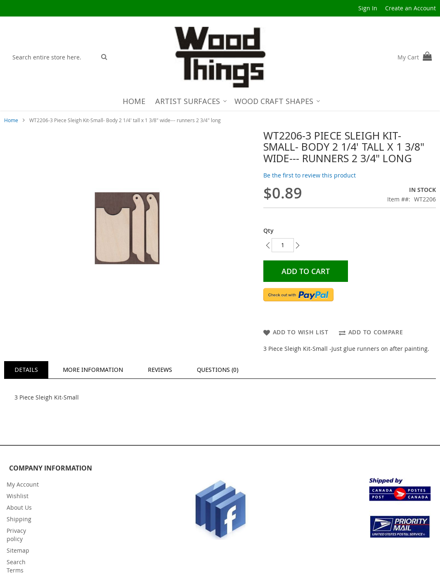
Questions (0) (218, 370)
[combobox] (52, 57)
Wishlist (17, 496)
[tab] (26, 369)
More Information (93, 370)
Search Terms (16, 566)
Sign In (367, 8)
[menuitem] (134, 101)
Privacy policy (16, 535)
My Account (23, 484)
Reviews (160, 370)
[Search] (104, 56)
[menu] (220, 101)
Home (11, 120)
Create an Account (410, 8)
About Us (19, 507)
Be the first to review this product (309, 175)
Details (26, 370)
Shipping (19, 519)
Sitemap (18, 550)
